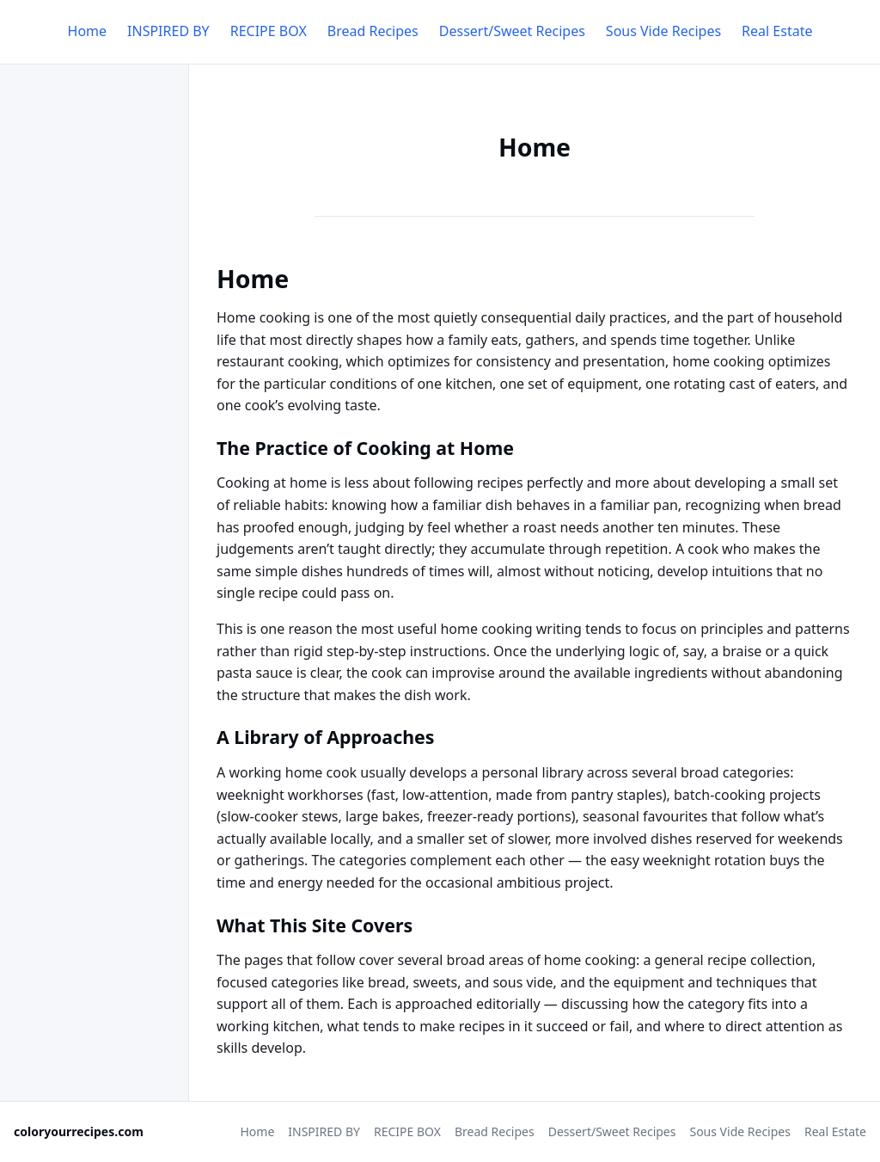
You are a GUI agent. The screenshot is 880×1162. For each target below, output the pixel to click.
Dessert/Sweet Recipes (512, 31)
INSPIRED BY (168, 31)
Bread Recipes (373, 31)
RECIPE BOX (268, 31)
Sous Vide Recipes (663, 31)
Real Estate (777, 31)
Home (87, 31)
